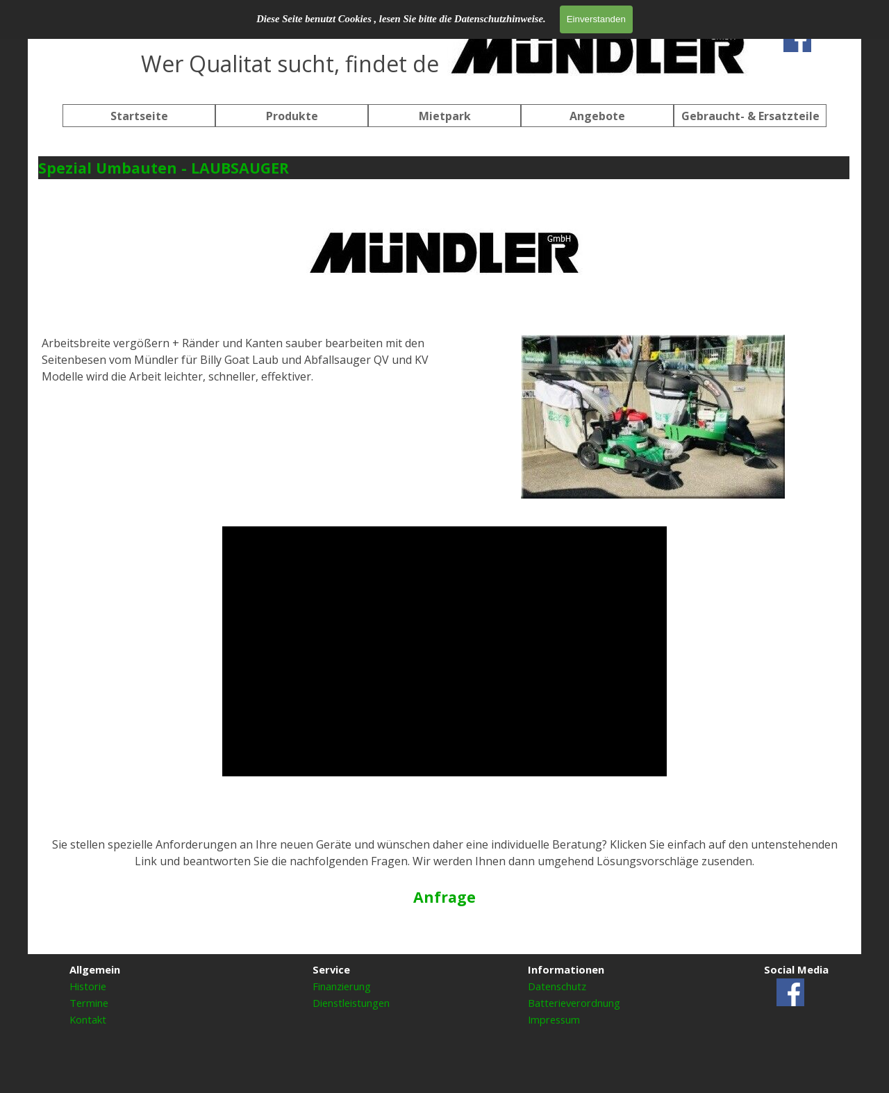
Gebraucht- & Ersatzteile (750, 116)
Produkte (292, 116)
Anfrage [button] (444, 897)
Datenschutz (557, 986)
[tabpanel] (444, 48)
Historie (87, 986)
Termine (88, 1003)
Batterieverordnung (574, 1003)
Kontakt (87, 1019)
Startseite (139, 116)
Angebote (597, 116)
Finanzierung (342, 986)
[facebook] (797, 38)
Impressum (554, 1019)
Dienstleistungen (351, 1003)
